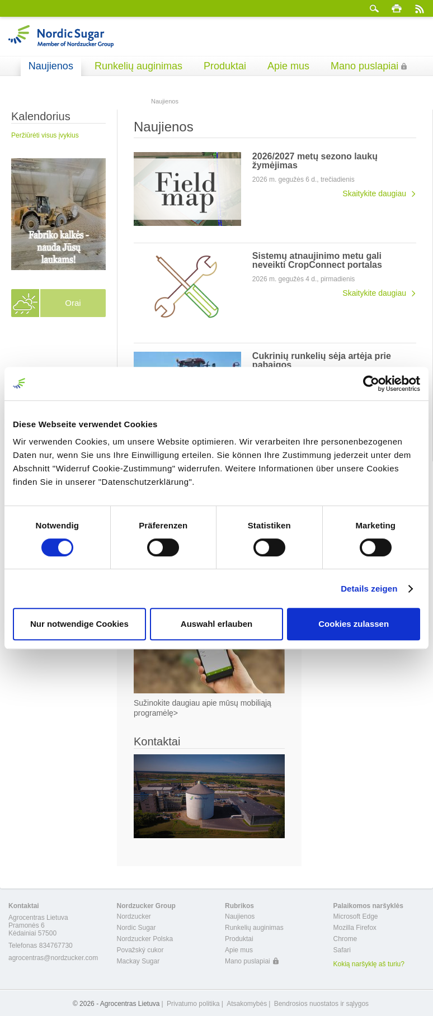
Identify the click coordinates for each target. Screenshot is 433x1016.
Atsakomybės (247, 1004)
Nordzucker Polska (145, 939)
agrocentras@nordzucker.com (53, 958)
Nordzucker (134, 916)
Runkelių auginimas (138, 66)
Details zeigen (369, 588)
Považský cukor (140, 950)
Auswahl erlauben (216, 623)
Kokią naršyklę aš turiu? (368, 964)
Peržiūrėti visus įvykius (45, 135)
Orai (73, 303)
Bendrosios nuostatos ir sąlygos (321, 1004)
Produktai (225, 66)
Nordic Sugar (136, 928)
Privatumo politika (193, 1004)
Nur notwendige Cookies (79, 623)
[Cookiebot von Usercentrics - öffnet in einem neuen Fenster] (371, 383)
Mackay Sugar (138, 961)
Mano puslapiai (364, 66)
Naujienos (51, 66)
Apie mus (288, 66)
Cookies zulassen (353, 623)
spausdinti (396, 8)
